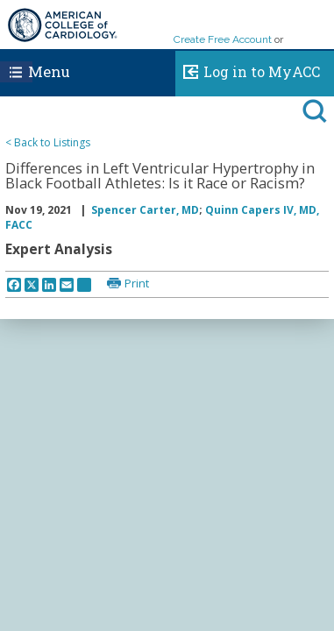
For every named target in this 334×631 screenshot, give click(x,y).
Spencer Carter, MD (145, 209)
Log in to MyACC (247, 69)
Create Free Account (223, 39)
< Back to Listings (47, 142)
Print (136, 283)
